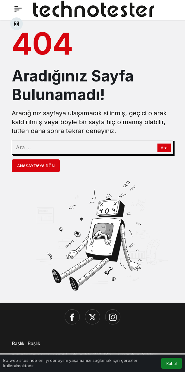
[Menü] (18, 9)
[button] (16, 23)
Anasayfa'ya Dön (35, 166)
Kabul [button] (171, 363)
